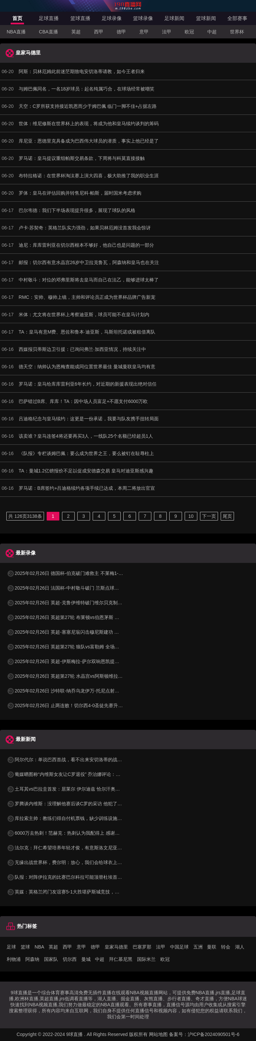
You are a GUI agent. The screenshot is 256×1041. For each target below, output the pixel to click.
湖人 (239, 947)
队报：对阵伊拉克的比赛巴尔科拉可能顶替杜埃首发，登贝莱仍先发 (81, 877)
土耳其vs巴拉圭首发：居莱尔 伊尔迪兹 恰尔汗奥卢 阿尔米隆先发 (78, 789)
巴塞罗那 (142, 947)
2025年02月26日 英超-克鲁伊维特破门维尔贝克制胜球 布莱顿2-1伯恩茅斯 (87, 602)
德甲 (121, 31)
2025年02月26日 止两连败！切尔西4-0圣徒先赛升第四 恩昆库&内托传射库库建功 (95, 705)
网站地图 (158, 1034)
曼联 (211, 947)
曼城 (86, 959)
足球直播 (49, 18)
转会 (225, 947)
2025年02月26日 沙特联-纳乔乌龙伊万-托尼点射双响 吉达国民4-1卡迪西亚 (88, 690)
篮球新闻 (206, 18)
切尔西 (70, 959)
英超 (76, 31)
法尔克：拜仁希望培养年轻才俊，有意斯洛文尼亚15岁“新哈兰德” (78, 847)
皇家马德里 (116, 947)
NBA (39, 947)
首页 (17, 18)
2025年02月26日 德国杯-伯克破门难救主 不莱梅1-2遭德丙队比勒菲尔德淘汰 (89, 573)
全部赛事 (237, 18)
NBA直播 (16, 31)
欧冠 (189, 31)
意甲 (144, 31)
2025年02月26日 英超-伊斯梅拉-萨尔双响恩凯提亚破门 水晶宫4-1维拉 (83, 661)
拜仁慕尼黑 (120, 959)
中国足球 (179, 947)
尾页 (227, 516)
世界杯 (237, 31)
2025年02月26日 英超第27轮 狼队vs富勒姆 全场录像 (65, 646)
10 (191, 516)
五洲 (198, 947)
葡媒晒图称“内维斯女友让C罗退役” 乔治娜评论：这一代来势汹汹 (77, 774)
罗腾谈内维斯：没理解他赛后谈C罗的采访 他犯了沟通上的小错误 (78, 803)
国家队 (51, 959)
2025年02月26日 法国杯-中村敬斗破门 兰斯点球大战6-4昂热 (73, 588)
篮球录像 (143, 18)
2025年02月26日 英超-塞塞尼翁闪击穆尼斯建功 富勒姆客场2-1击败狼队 (85, 632)
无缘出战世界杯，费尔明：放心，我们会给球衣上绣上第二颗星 (76, 862)
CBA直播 (48, 31)
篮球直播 (80, 18)
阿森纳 (32, 959)
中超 (212, 31)
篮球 (25, 947)
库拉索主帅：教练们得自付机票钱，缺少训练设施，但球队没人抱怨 (81, 818)
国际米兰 (146, 959)
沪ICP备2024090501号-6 (214, 1034)
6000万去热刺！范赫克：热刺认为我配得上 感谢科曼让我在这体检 (79, 833)
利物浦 (14, 959)
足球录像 (112, 18)
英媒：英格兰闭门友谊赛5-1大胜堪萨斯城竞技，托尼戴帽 (70, 891)
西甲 (98, 31)
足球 (11, 947)
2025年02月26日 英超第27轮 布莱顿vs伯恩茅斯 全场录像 (70, 617)
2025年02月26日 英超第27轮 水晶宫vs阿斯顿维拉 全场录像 (72, 676)
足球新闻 (174, 18)
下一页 (209, 516)
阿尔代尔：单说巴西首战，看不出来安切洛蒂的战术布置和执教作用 (81, 759)
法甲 (166, 31)
